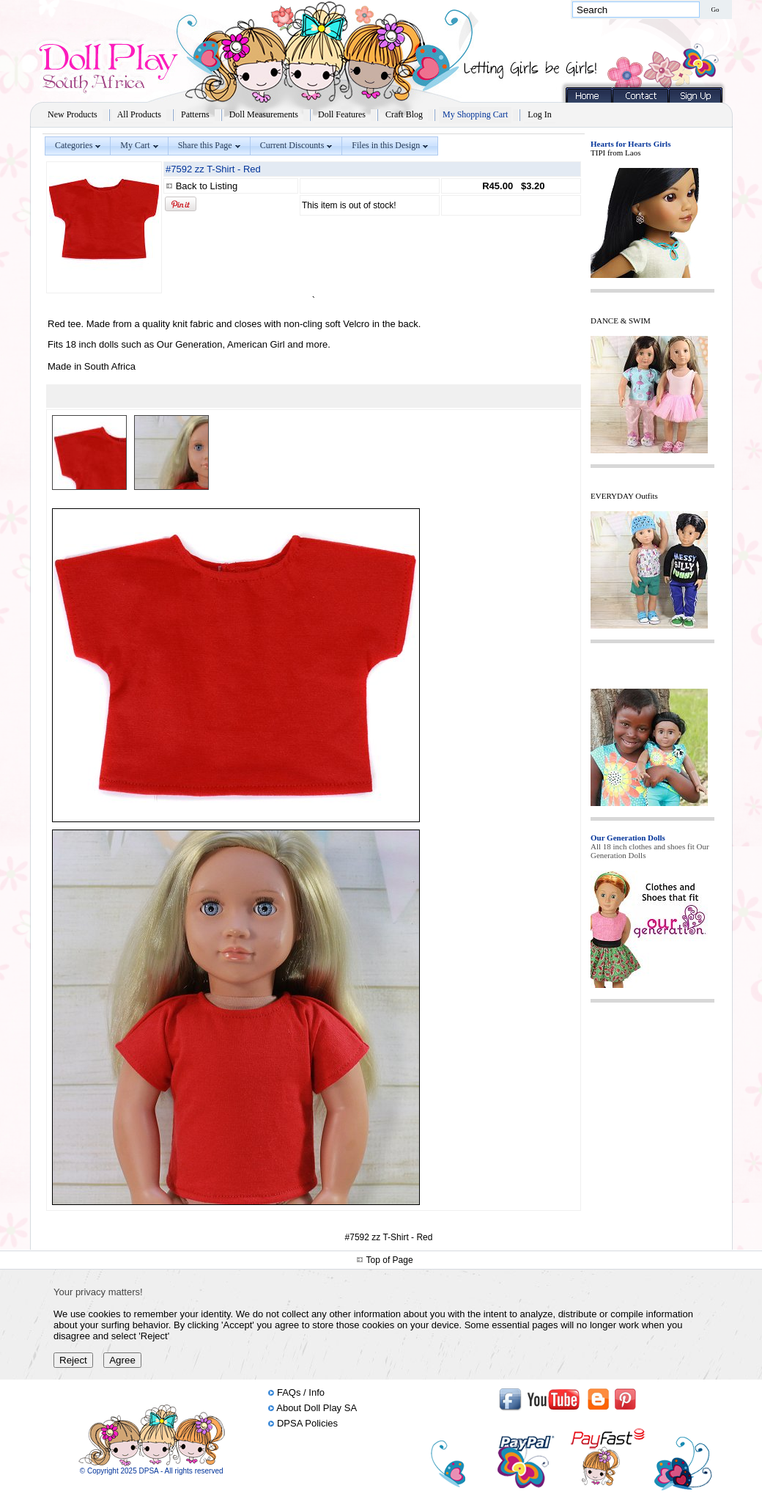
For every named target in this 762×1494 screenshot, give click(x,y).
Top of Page (389, 1260)
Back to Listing (207, 185)
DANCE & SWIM (621, 320)
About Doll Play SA (316, 1407)
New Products (72, 114)
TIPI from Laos (615, 152)
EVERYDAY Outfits (624, 495)
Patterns (195, 114)
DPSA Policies (307, 1423)
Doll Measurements (263, 114)
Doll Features (342, 114)
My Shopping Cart (475, 114)
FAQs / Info (301, 1392)
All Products (139, 114)
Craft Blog (404, 114)
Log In (539, 114)
